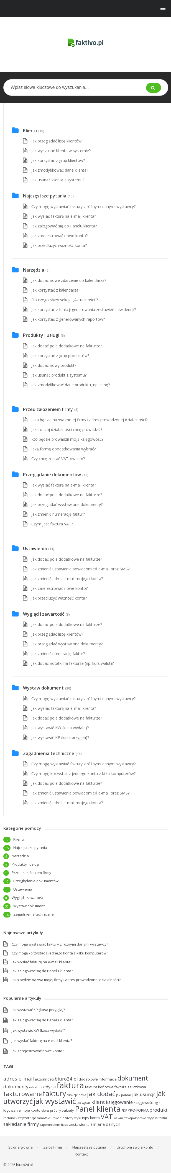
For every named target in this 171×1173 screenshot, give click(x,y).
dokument (133, 1078)
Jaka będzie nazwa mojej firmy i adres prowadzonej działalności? (89, 419)
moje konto (31, 1110)
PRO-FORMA (138, 1110)
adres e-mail (18, 1078)
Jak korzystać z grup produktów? (60, 355)
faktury (54, 1093)
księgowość (143, 1102)
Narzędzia (33, 270)
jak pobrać (123, 1095)
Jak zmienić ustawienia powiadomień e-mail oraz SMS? (80, 569)
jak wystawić (55, 1101)
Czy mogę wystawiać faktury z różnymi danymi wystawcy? (83, 206)
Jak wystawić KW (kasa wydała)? (60, 727)
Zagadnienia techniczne (48, 753)
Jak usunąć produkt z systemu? (58, 375)
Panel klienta (98, 1109)
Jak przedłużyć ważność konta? (59, 245)
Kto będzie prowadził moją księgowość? (67, 439)
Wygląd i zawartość (43, 614)
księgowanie (119, 1102)
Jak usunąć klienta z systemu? (57, 179)
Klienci (30, 130)
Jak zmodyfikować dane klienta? (59, 170)
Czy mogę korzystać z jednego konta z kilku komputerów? (83, 773)
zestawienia (79, 1124)
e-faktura (35, 1087)
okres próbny (51, 1110)
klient (98, 1101)
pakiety (68, 1110)
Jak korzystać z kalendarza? (55, 290)
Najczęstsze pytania (44, 196)
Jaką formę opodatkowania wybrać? (63, 449)
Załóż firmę (52, 1147)
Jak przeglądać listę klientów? (57, 141)
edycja (49, 1086)
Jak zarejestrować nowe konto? (59, 235)
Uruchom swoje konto (135, 1147)
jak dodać (101, 1093)
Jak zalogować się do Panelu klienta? (64, 226)
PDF (124, 1110)
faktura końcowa (99, 1086)
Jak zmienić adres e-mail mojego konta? (67, 578)
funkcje (72, 1095)
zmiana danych (105, 1124)
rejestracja (27, 1117)
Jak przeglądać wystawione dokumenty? (67, 504)
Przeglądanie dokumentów (52, 475)
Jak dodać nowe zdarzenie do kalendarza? (68, 280)
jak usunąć (143, 1094)
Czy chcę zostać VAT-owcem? (58, 458)
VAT (107, 1116)
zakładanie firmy (21, 1124)
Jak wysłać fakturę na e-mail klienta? (63, 216)
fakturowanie (22, 1094)
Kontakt (81, 1154)
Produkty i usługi (41, 335)
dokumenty (15, 1086)
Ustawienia (35, 548)
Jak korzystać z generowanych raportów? (68, 319)
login (157, 1103)
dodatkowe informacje (98, 1079)
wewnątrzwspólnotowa (130, 1118)
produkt (158, 1110)
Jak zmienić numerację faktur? (58, 514)
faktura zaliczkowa (130, 1086)
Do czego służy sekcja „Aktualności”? (64, 299)
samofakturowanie (50, 1118)
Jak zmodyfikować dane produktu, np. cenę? (70, 384)
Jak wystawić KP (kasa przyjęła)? (60, 737)
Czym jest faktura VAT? (52, 524)
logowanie (12, 1110)
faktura (70, 1085)
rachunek (10, 1118)
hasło (82, 1095)
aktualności (44, 1079)
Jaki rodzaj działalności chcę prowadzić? (66, 429)
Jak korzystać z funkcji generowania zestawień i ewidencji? (83, 309)
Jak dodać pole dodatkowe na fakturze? (66, 346)
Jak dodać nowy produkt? (53, 365)
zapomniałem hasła (54, 1125)
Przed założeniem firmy (48, 409)
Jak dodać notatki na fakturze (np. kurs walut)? (72, 663)
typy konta (91, 1117)
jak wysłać (83, 1103)
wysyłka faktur (157, 1118)
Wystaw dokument (43, 688)
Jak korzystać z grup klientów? (58, 160)
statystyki (73, 1117)
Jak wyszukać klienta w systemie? (61, 150)
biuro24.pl (66, 1079)
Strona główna (20, 1147)
